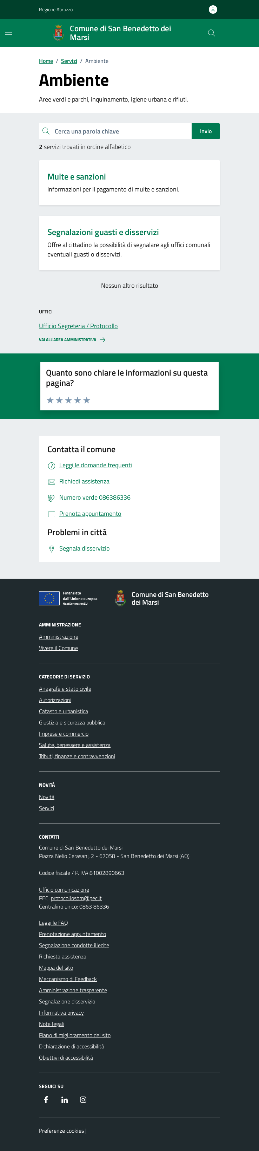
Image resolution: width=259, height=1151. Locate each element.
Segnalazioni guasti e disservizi (103, 232)
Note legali (51, 1024)
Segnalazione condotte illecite (74, 945)
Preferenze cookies (61, 1130)
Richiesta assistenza (62, 956)
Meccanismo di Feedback (68, 979)
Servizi (46, 808)
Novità (46, 797)
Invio (206, 131)
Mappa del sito (56, 967)
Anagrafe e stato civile (65, 688)
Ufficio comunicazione (64, 889)
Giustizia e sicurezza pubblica (72, 722)
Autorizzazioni (55, 700)
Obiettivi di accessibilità (66, 1057)
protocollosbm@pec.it (76, 898)
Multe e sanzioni (76, 176)
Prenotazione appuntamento (72, 934)
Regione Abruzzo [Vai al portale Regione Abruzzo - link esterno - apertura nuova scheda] (56, 9)
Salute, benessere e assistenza (75, 745)
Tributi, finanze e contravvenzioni (77, 756)
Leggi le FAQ (53, 922)
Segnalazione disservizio (67, 1001)
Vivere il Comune (58, 648)
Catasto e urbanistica (63, 711)
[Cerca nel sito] (211, 33)
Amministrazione (58, 636)
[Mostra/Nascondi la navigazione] (8, 32)
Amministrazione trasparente (73, 990)
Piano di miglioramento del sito (75, 1035)
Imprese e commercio (63, 733)
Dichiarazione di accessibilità (71, 1046)
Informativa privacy (61, 1012)
